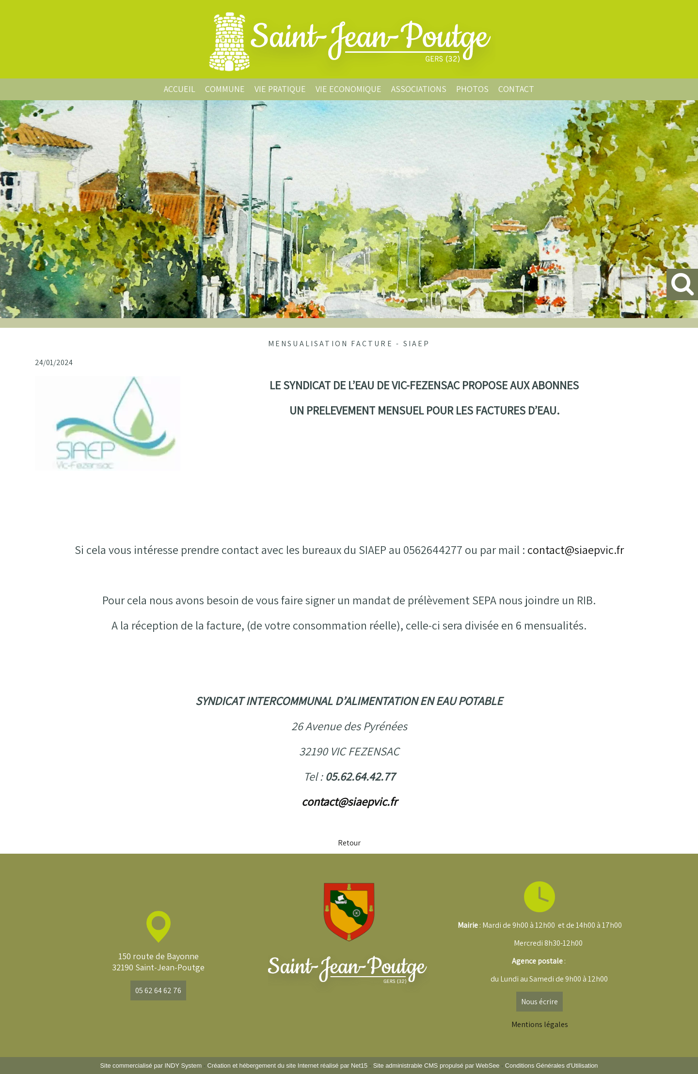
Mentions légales (539, 1024)
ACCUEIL (179, 88)
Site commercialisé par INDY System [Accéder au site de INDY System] (151, 1065)
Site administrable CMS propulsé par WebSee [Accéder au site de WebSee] (436, 1065)
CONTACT (516, 88)
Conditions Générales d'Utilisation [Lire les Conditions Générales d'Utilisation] (551, 1065)
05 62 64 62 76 (158, 990)
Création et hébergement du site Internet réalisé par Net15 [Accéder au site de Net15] (287, 1065)
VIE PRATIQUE (280, 88)
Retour (349, 843)
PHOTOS (472, 88)
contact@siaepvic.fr (575, 549)
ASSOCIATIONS (418, 88)
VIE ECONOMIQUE (348, 88)
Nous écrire (539, 1002)
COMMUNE (225, 88)
